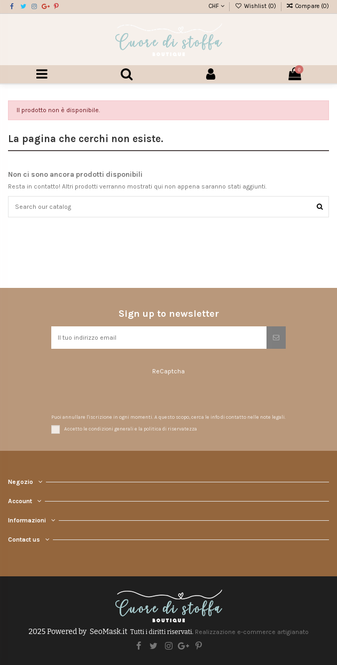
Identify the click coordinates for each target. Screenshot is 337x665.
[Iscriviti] (276, 337)
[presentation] (114, 395)
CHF (216, 6)
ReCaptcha (168, 371)
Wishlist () (255, 6)
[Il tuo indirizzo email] (159, 337)
